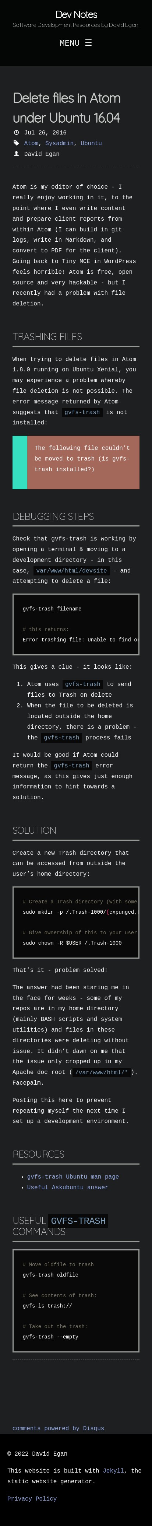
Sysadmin (59, 143)
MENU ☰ (76, 43)
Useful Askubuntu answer (68, 1187)
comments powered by (59, 1428)
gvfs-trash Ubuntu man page (73, 1177)
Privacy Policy (32, 1499)
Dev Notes (76, 14)
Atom (31, 143)
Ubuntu (91, 143)
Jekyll (113, 1471)
